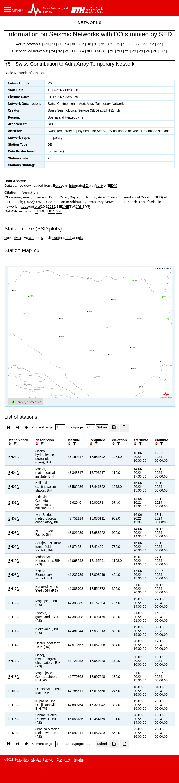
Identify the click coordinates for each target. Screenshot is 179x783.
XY (137, 44)
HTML (40, 211)
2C (67, 51)
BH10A (13, 560)
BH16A (13, 661)
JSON (50, 211)
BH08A (13, 574)
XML (59, 211)
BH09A (13, 691)
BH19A (13, 617)
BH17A (13, 588)
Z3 (134, 51)
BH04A (13, 472)
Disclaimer (64, 759)
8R (81, 44)
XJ (130, 44)
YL (112, 51)
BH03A (13, 532)
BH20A (13, 733)
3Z (60, 51)
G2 (118, 44)
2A (53, 51)
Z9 (141, 51)
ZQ (162, 51)
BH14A (13, 645)
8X (89, 44)
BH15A (13, 719)
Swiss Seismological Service (33, 759)
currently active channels (23, 237)
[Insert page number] (60, 427)
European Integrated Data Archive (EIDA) (85, 185)
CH (47, 44)
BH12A (13, 603)
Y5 (127, 51)
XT (105, 51)
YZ (152, 44)
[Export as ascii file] (124, 428)
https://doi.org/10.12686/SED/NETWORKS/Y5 (54, 206)
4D (60, 44)
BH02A (13, 546)
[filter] (14, 444)
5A (67, 44)
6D (74, 51)
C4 (110, 44)
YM (119, 51)
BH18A (13, 676)
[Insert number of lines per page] (90, 427)
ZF (147, 51)
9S (103, 44)
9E (96, 44)
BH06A (13, 486)
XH (89, 51)
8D (74, 44)
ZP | (155, 51)
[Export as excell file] (114, 428)
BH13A (13, 705)
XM (97, 51)
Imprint (79, 759)
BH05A (13, 457)
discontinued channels (65, 237)
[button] (13, 9)
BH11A (13, 631)
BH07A (13, 518)
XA (82, 51)
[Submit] (102, 427)
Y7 (145, 44)
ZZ (159, 44)
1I (53, 44)
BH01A (13, 502)
